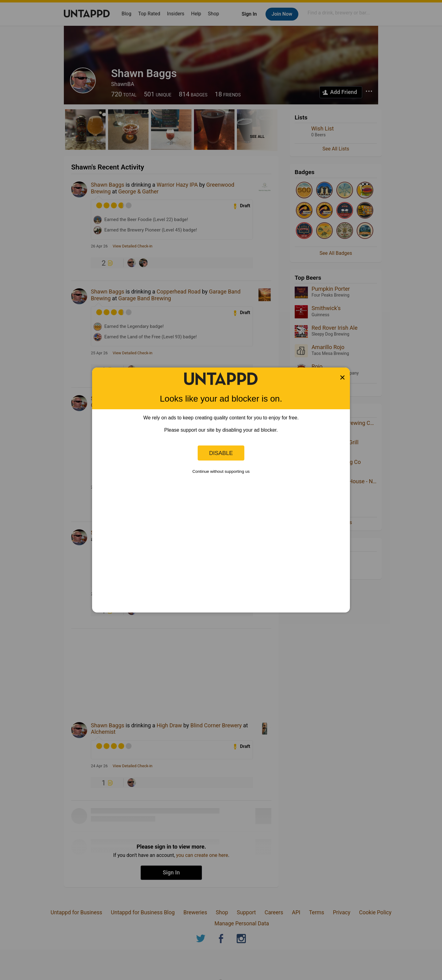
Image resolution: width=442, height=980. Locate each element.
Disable (221, 453)
